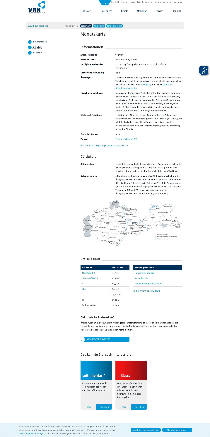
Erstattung (146, 85)
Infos (88, 407)
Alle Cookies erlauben (177, 430)
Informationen (40, 42)
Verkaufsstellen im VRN (126, 139)
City (84, 289)
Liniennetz (106, 11)
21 (83, 300)
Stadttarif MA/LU (90, 278)
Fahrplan (86, 11)
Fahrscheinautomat (144, 273)
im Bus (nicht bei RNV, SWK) (146, 291)
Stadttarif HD (88, 273)
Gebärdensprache (163, 2)
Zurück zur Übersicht (38, 26)
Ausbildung (99, 26)
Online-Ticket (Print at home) (149, 284)
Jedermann (86, 26)
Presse (124, 2)
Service (159, 11)
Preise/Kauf (38, 53)
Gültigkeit (37, 47)
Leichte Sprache (144, 2)
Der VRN (177, 11)
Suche (176, 2)
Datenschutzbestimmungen (31, 433)
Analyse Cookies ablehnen (145, 430)
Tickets (124, 11)
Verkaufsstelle (141, 278)
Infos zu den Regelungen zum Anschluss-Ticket (106, 145)
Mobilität (142, 11)
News (132, 2)
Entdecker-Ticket (114, 26)
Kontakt (115, 2)
